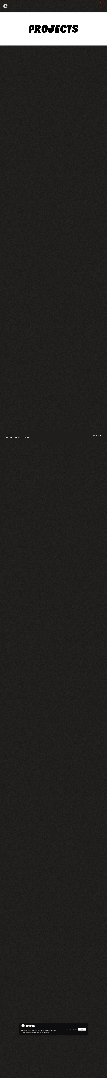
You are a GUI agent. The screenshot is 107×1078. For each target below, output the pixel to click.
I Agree (82, 1029)
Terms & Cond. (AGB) (23, 437)
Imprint (15, 437)
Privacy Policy (9, 437)
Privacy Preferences (71, 1029)
